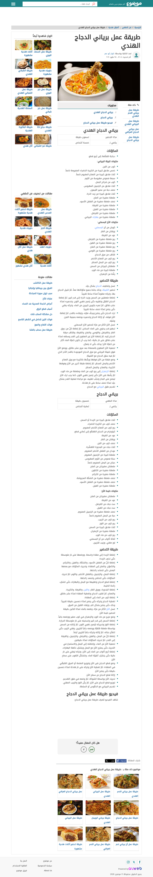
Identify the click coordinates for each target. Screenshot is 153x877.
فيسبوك (123, 760)
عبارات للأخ (47, 299)
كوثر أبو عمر (109, 53)
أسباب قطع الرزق (44, 309)
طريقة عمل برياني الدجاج (133, 138)
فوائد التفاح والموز (43, 325)
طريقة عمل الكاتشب (42, 283)
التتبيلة (106, 290)
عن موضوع (47, 861)
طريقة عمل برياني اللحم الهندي (133, 113)
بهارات (95, 217)
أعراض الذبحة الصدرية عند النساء (37, 304)
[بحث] (93, 4)
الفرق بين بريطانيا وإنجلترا (40, 288)
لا (83, 749)
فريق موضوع (21, 870)
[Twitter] (134, 862)
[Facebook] (139, 862)
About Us (48, 870)
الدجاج (99, 286)
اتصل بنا (23, 861)
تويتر (112, 760)
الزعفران (105, 371)
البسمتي (99, 227)
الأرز (108, 609)
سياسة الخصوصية (45, 866)
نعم (91, 749)
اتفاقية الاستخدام (20, 866)
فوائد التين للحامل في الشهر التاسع (35, 320)
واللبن (86, 590)
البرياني (100, 387)
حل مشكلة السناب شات (41, 314)
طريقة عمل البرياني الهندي (131, 122)
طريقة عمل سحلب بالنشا (40, 330)
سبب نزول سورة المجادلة (40, 293)
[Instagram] (128, 862)
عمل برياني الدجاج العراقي (132, 130)
